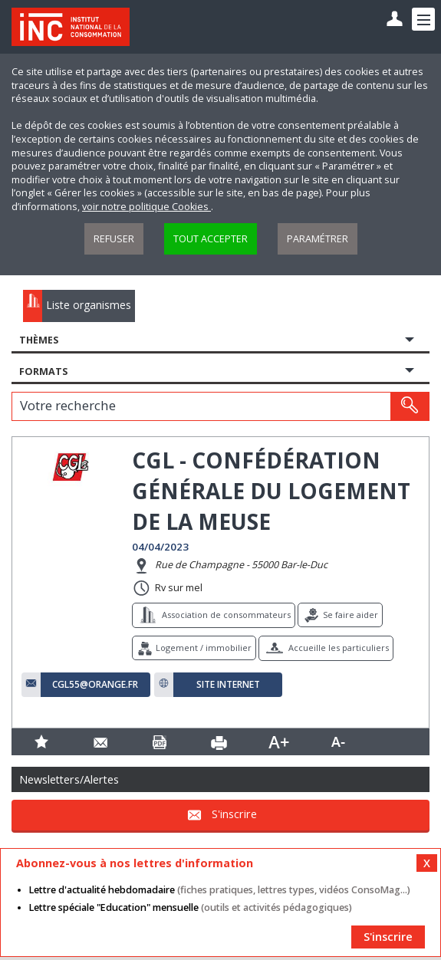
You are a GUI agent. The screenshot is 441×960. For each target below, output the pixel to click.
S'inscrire (234, 814)
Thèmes (38, 340)
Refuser (114, 238)
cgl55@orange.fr (95, 684)
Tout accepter (210, 238)
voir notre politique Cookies (146, 206)
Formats (43, 371)
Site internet (228, 684)
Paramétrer (317, 238)
